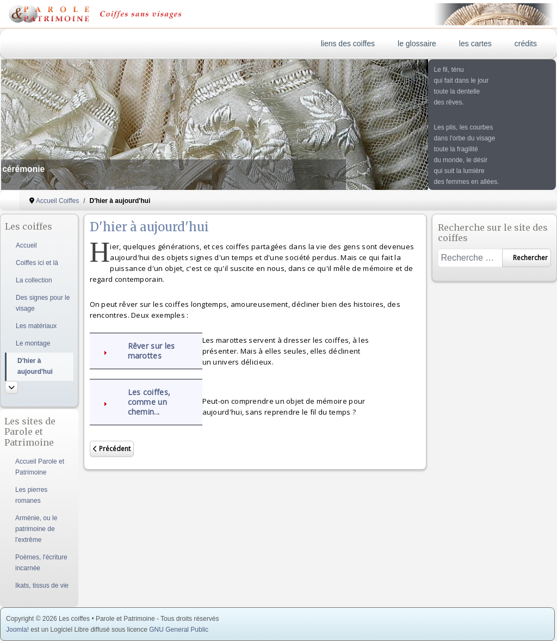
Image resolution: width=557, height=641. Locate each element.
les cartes (475, 43)
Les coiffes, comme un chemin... (149, 402)
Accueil (26, 245)
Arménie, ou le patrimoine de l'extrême (36, 529)
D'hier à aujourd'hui (35, 366)
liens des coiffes (348, 43)
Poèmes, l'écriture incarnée (41, 562)
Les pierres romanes (31, 495)
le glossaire (417, 43)
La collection (34, 280)
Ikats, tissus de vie (42, 585)
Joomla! (17, 629)
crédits (526, 43)
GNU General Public (178, 629)
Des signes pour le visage (43, 303)
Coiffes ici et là (37, 263)
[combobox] (470, 258)
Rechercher (526, 257)
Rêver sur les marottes (151, 351)
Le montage (33, 343)
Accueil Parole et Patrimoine (39, 467)
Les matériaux (36, 326)
